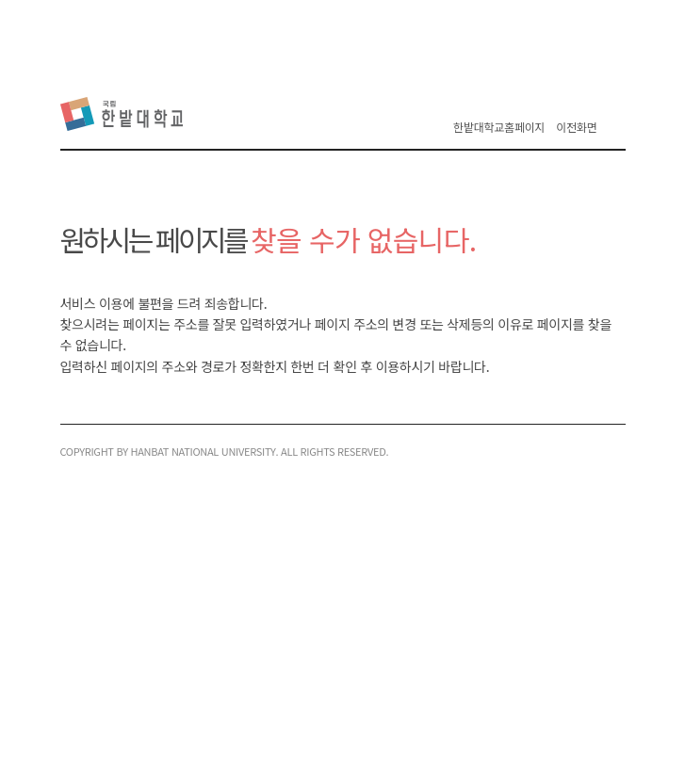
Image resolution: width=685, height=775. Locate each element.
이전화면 (576, 127)
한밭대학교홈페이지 (499, 127)
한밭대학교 (125, 114)
